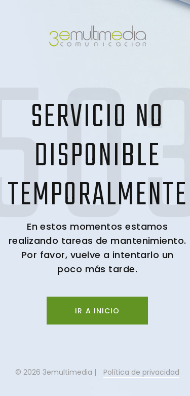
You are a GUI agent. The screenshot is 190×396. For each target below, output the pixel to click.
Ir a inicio (97, 311)
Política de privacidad (141, 372)
